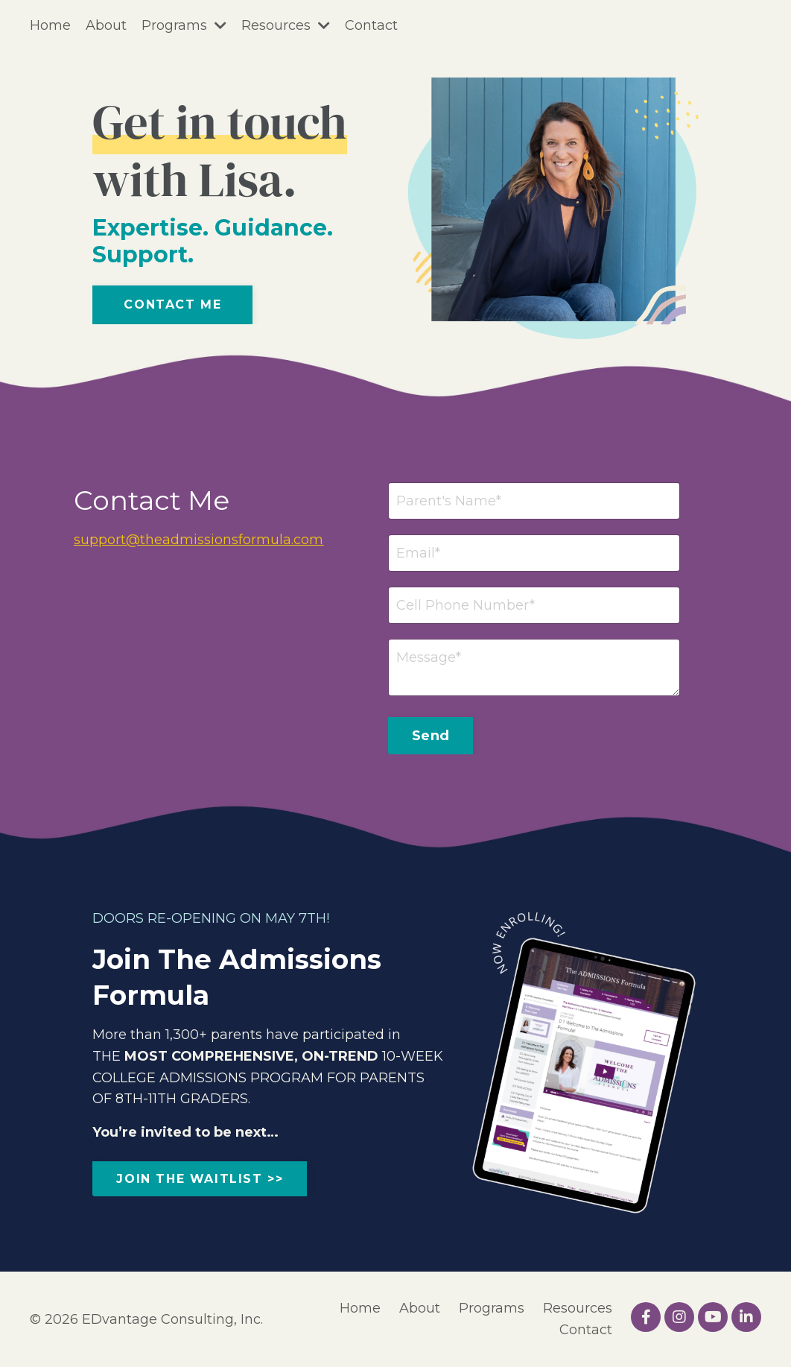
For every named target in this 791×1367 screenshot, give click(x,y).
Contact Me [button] (172, 304)
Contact (371, 25)
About (106, 25)
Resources (285, 25)
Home (50, 25)
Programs (184, 25)
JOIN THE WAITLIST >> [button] (199, 1179)
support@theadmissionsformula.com (198, 539)
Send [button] (430, 735)
